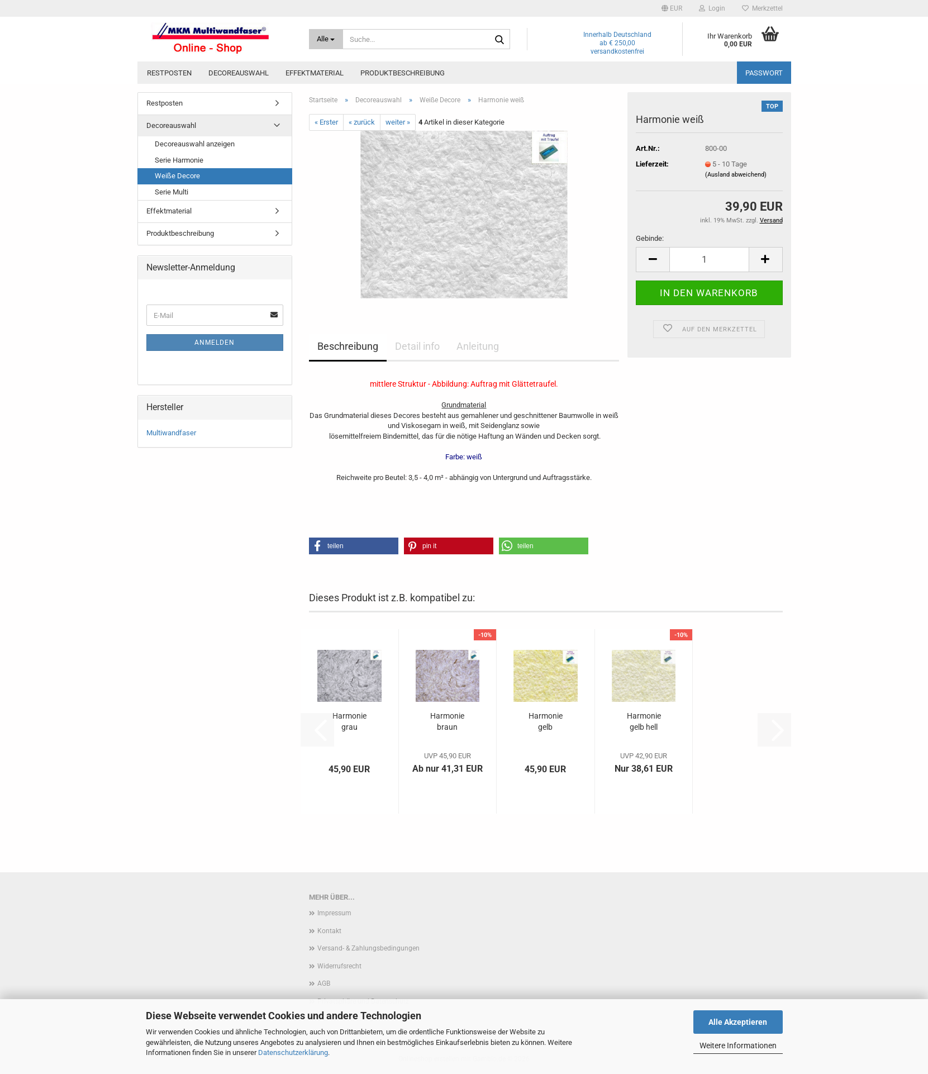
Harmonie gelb (546, 721)
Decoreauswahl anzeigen (195, 144)
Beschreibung (347, 346)
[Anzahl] (709, 259)
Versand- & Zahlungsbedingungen (368, 948)
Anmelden (214, 342)
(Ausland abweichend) (736, 174)
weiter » (398, 122)
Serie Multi (171, 192)
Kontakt (329, 931)
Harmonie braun (447, 721)
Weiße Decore (177, 176)
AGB (323, 983)
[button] (672, 8)
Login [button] (712, 8)
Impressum (334, 913)
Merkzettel (762, 8)
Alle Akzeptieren (737, 1022)
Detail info (417, 346)
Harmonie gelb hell (644, 721)
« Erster (326, 122)
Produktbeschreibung (402, 73)
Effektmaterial (314, 73)
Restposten (169, 73)
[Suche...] (326, 39)
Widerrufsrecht (339, 966)
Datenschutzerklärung (293, 1052)
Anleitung (477, 346)
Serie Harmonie (179, 160)
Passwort (764, 73)
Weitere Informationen (738, 1045)
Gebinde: (650, 238)
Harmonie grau (349, 721)
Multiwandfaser (171, 433)
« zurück (362, 122)
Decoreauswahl (238, 73)
